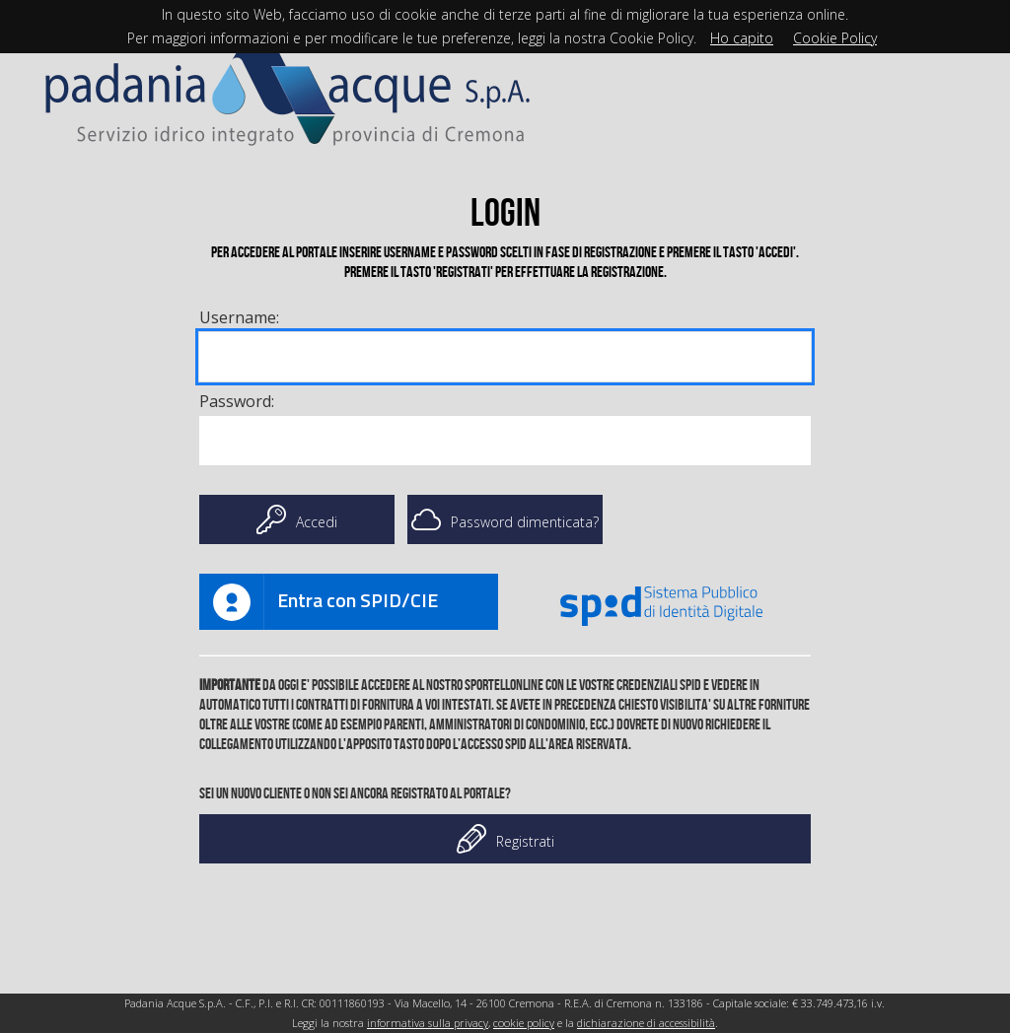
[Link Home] (288, 85)
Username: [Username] (239, 317)
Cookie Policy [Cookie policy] (835, 38)
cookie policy (523, 1022)
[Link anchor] (348, 602)
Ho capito (741, 38)
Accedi (296, 519)
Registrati (505, 839)
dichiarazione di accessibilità (646, 1022)
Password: (236, 401)
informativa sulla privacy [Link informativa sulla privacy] (427, 1022)
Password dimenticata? (505, 519)
